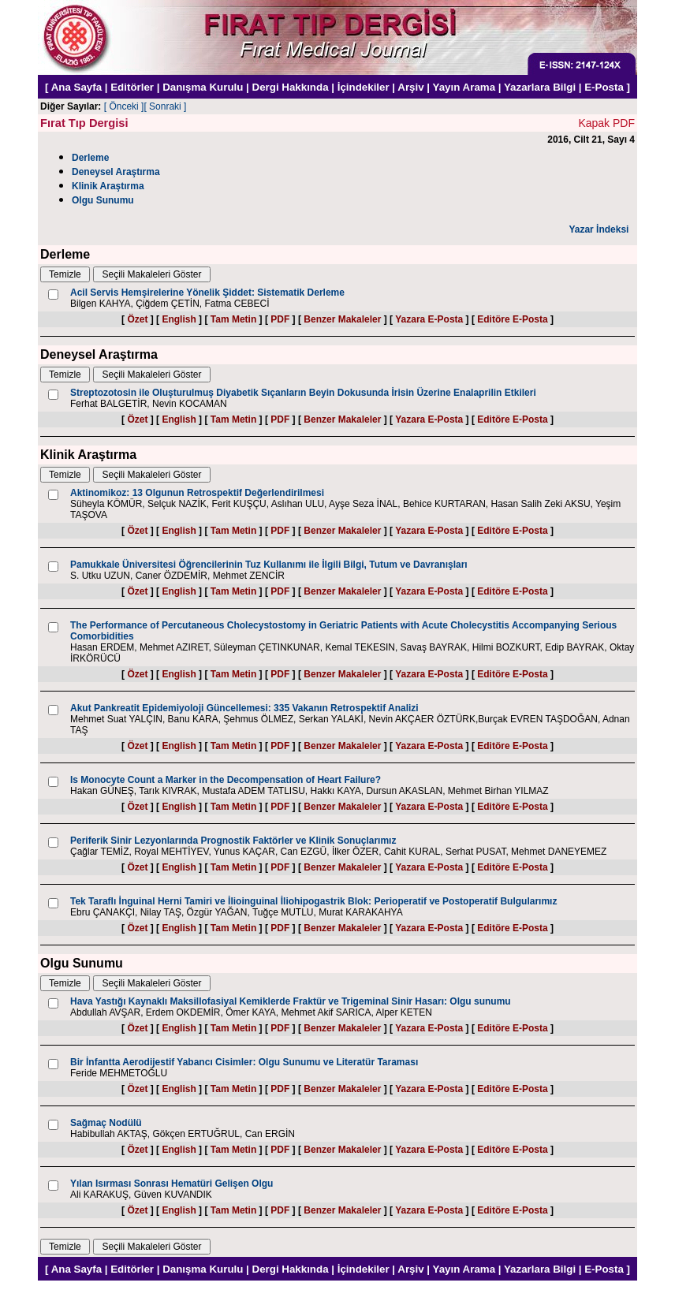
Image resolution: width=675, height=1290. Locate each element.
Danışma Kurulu (202, 87)
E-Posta (604, 87)
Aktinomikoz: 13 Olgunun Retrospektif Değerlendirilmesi (197, 492)
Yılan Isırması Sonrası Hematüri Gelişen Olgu (171, 1183)
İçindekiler (364, 87)
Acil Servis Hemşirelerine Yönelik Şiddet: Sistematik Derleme (207, 292)
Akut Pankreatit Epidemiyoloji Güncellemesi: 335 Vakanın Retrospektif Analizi (244, 708)
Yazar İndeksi (598, 229)
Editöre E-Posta (512, 319)
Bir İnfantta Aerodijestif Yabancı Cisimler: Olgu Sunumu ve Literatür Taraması (244, 1062)
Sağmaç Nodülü (106, 1122)
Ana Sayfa (76, 87)
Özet (137, 319)
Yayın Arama (464, 87)
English (179, 319)
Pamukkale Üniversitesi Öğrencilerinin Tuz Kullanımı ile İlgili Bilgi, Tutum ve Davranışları (269, 564)
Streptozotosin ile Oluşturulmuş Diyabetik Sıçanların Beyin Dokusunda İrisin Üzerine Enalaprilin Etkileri (303, 392)
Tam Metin (233, 319)
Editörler (132, 87)
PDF (279, 319)
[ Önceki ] (124, 106)
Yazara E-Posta (429, 319)
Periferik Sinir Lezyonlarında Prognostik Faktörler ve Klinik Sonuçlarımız (233, 840)
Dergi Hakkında (290, 87)
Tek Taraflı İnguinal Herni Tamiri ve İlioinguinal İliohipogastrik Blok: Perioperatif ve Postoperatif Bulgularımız (313, 901)
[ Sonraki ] (165, 106)
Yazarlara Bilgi (540, 87)
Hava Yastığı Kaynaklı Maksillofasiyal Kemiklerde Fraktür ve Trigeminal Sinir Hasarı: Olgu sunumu (290, 1001)
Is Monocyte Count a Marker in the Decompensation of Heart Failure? (225, 779)
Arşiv (410, 87)
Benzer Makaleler (342, 319)
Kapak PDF (606, 123)
